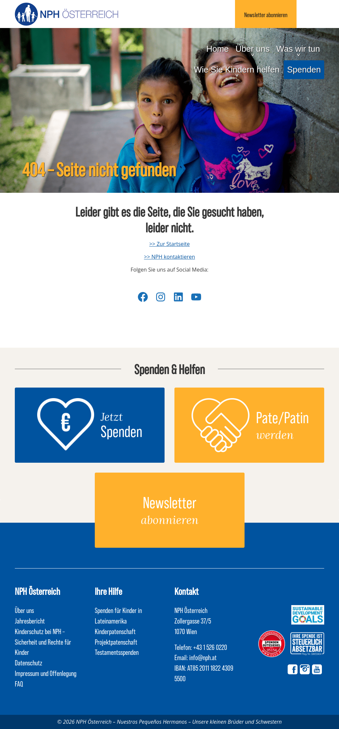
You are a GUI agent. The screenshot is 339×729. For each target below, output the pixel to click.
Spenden (304, 69)
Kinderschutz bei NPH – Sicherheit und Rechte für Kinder (43, 641)
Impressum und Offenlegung (45, 673)
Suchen (310, 14)
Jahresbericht (30, 620)
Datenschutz (28, 662)
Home (217, 48)
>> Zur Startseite (169, 244)
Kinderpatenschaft (115, 631)
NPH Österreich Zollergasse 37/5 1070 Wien (192, 620)
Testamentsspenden (117, 652)
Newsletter (265, 14)
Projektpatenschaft (116, 641)
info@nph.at (203, 657)
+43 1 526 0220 (210, 647)
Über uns (252, 48)
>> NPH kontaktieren (169, 256)
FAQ (19, 683)
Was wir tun (298, 48)
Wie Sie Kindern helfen (236, 69)
